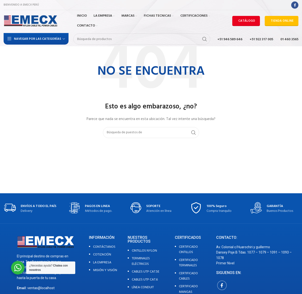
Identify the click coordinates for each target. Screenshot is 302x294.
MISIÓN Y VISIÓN (105, 270)
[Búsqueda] (141, 39)
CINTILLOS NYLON (144, 251)
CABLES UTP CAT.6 (145, 279)
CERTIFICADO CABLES (188, 276)
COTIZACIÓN (102, 254)
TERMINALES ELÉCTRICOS (141, 261)
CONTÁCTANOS (104, 247)
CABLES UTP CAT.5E (145, 271)
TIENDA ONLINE (282, 20)
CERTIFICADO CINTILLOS (188, 249)
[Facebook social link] (294, 5)
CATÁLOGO (246, 20)
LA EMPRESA (102, 262)
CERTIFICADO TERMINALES (188, 262)
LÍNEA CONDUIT (143, 287)
